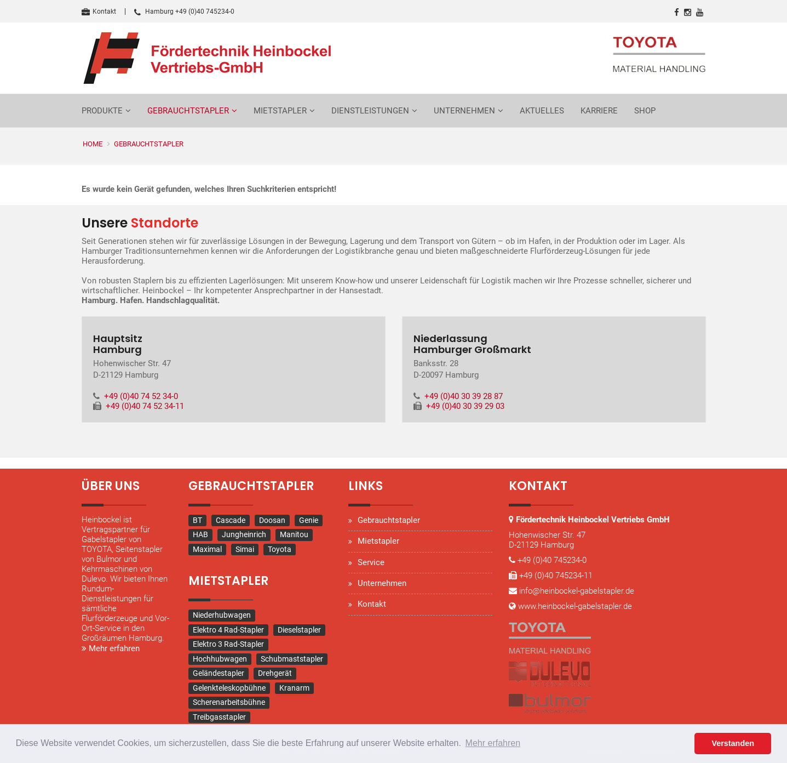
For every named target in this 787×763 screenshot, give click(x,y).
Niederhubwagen (222, 615)
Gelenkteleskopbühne (229, 688)
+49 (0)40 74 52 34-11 (145, 406)
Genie (308, 520)
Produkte (102, 111)
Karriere (599, 111)
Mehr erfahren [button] (493, 743)
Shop (645, 111)
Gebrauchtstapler (188, 111)
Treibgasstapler (219, 717)
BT (197, 520)
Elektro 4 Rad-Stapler (228, 629)
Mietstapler (280, 111)
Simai (244, 549)
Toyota (279, 549)
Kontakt (99, 11)
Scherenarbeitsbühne (229, 702)
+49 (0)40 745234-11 (556, 575)
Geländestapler (218, 673)
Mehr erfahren (111, 648)
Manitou (294, 534)
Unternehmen (464, 111)
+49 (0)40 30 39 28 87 (463, 396)
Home (92, 144)
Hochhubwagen (220, 658)
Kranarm (294, 688)
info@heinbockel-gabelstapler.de (576, 591)
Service (371, 562)
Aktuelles (542, 111)
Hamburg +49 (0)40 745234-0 (184, 11)
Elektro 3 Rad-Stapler (228, 644)
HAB (200, 534)
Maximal (207, 549)
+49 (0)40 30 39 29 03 (465, 406)
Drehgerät (275, 673)
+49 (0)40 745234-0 (552, 560)
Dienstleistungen (370, 111)
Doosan (272, 520)
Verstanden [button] (732, 743)
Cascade (230, 520)
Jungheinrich (244, 534)
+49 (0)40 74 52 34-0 (141, 396)
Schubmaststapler (292, 658)
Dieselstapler (299, 629)
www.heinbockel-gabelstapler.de (575, 606)
